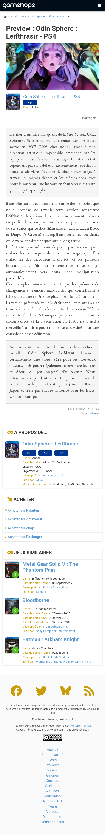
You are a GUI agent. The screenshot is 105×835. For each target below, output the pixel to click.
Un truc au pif (52, 755)
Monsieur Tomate (81, 725)
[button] (99, 5)
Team (52, 806)
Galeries (52, 775)
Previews (52, 765)
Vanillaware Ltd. (53, 475)
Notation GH (52, 801)
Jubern (93, 413)
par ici (68, 719)
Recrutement (52, 817)
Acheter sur (22, 510)
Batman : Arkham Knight (50, 639)
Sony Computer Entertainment (55, 631)
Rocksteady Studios (56, 657)
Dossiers (52, 781)
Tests (52, 760)
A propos (52, 812)
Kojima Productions (55, 587)
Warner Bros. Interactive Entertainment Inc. (64, 661)
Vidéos (52, 770)
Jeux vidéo (52, 796)
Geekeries (52, 786)
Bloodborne (35, 600)
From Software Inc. (55, 626)
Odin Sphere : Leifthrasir (44, 16)
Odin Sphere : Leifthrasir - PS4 (51, 96)
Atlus (39, 479)
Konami (41, 591)
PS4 (23, 16)
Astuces (52, 791)
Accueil (52, 750)
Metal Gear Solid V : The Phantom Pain (50, 567)
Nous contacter (52, 822)
